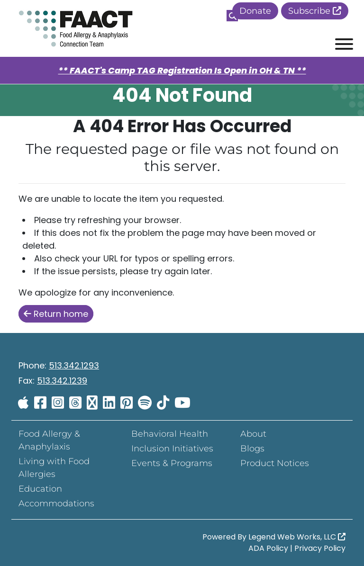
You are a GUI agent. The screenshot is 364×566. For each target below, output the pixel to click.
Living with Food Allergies (54, 467)
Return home (56, 314)
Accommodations (56, 503)
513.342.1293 (74, 365)
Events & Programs (171, 463)
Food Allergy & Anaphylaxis (49, 440)
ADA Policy (268, 548)
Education (40, 489)
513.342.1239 (62, 380)
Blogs (252, 448)
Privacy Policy (320, 548)
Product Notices (274, 463)
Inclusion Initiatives (172, 448)
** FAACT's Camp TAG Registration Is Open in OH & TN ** (182, 70)
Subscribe (314, 11)
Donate (255, 11)
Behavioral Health (169, 434)
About (253, 434)
